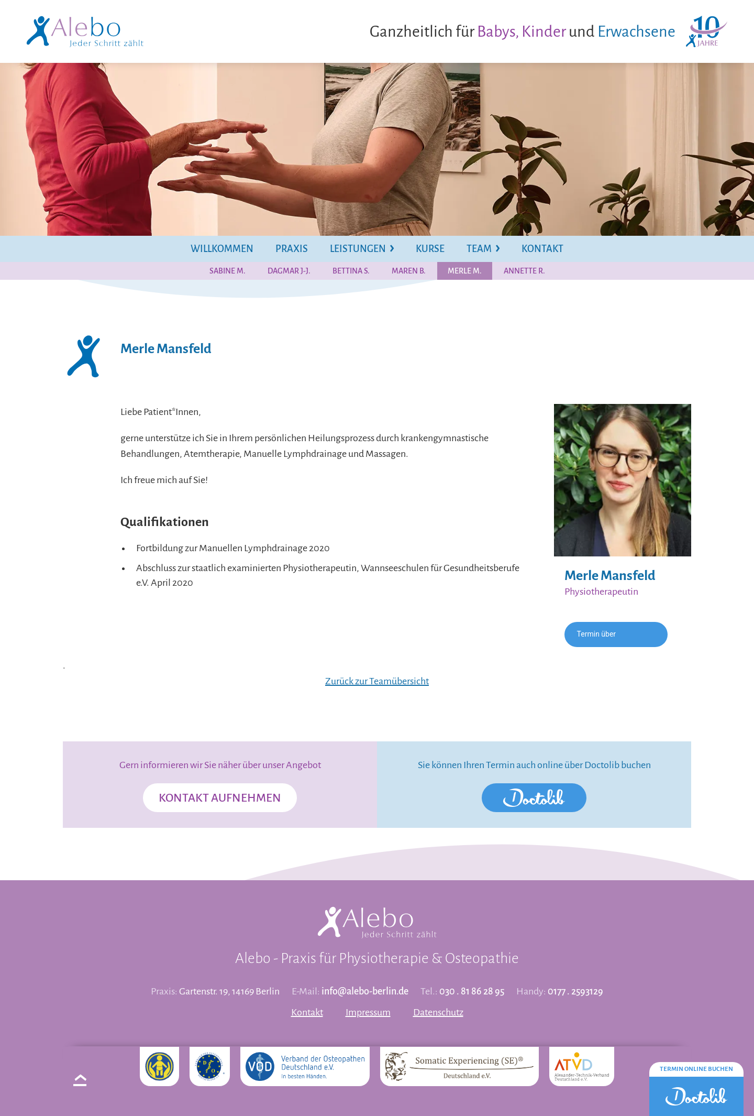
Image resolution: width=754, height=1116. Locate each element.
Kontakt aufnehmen (220, 798)
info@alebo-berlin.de (364, 991)
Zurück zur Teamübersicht (377, 681)
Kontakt (307, 1012)
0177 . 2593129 (575, 991)
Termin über (596, 634)
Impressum (368, 1012)
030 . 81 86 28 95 (471, 991)
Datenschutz (438, 1012)
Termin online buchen (696, 1069)
